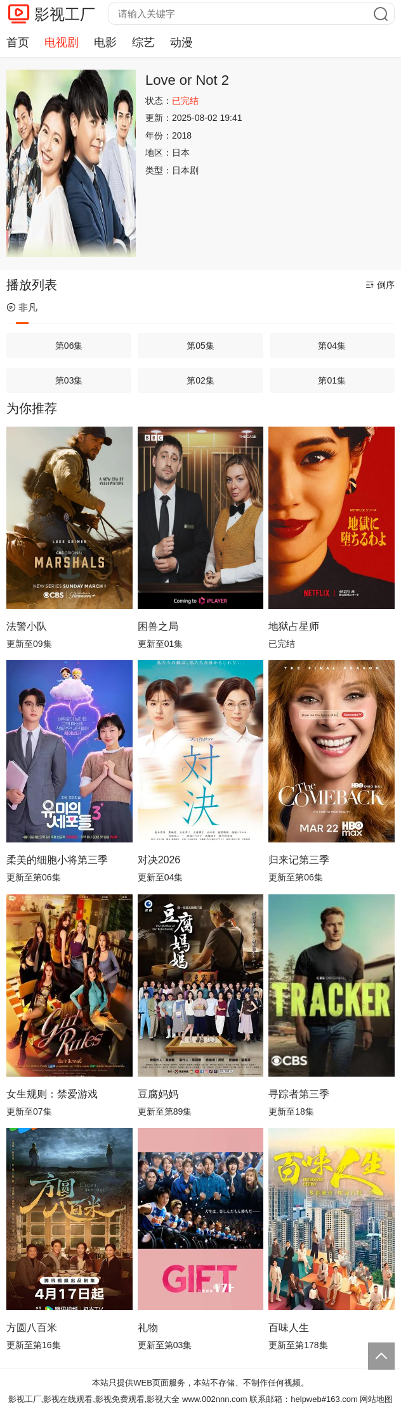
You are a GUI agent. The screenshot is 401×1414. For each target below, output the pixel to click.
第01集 (332, 380)
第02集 (200, 380)
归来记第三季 (298, 859)
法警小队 (26, 626)
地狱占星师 (293, 626)
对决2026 (159, 859)
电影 (105, 42)
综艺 (143, 42)
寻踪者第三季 (298, 1094)
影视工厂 (64, 14)
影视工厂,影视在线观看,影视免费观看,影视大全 (94, 1399)
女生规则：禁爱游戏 (52, 1094)
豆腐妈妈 (158, 1094)
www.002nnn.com (214, 1399)
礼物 (148, 1327)
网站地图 (376, 1399)
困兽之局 (158, 626)
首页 (17, 42)
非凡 (21, 307)
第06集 (69, 346)
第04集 (332, 346)
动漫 (181, 42)
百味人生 (288, 1327)
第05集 (200, 346)
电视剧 (61, 42)
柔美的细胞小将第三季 (57, 859)
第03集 (69, 380)
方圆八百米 (31, 1327)
